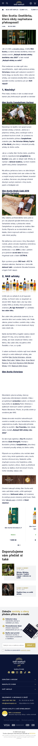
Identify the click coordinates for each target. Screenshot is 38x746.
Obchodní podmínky (28, 720)
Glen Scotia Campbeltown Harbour (18, 102)
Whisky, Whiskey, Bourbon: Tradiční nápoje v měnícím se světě (24, 575)
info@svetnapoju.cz (9, 703)
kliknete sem (10, 500)
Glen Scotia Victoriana (17, 357)
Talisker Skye (20, 360)
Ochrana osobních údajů (11, 720)
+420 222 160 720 (9, 700)
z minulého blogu (18, 49)
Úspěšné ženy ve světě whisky (25, 593)
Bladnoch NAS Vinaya (19, 366)
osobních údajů (25, 650)
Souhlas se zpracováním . (16, 650)
